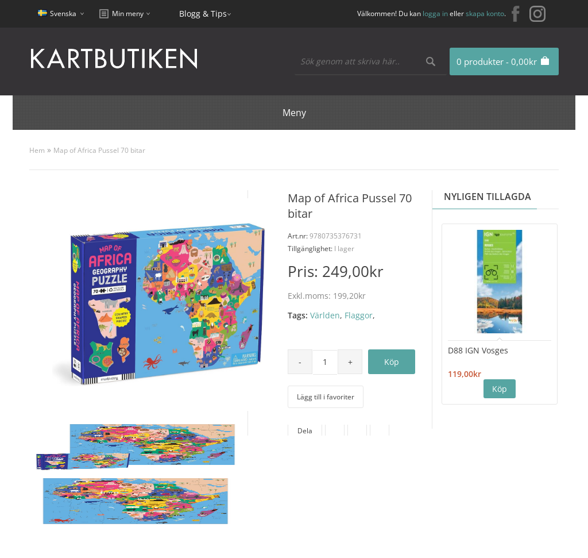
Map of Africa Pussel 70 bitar (99, 150)
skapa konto (485, 13)
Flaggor (359, 315)
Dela (304, 431)
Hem (37, 150)
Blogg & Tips (203, 13)
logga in (435, 13)
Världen (325, 315)
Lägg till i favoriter (325, 397)
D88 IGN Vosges (478, 350)
